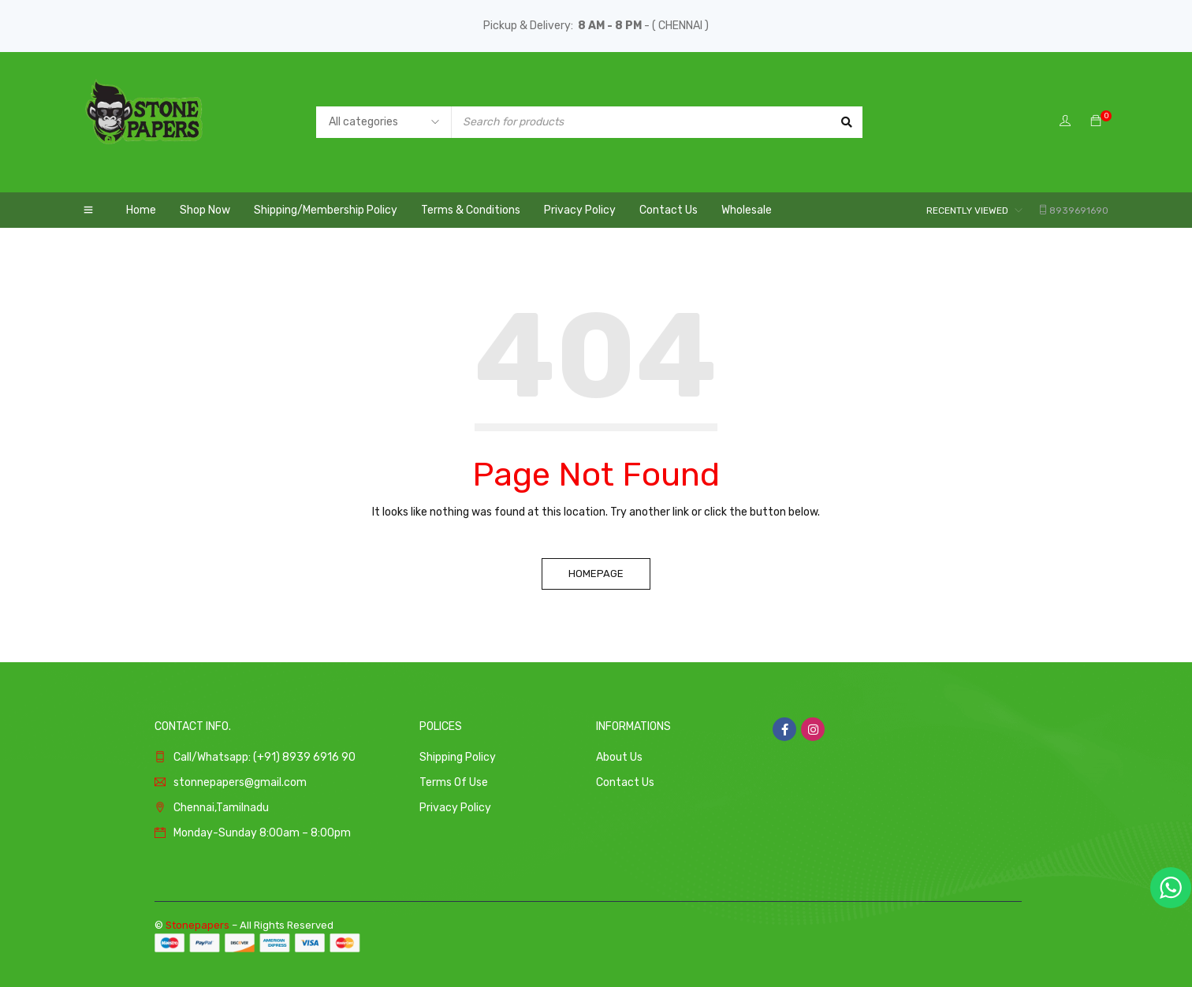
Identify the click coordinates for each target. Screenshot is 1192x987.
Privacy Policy (455, 807)
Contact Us (625, 782)
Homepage (596, 573)
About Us (619, 757)
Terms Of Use (453, 782)
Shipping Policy (457, 757)
